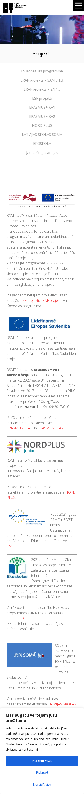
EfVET (11, 546)
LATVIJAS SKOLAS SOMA (42, 134)
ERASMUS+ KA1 (42, 107)
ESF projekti (42, 98)
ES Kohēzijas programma (42, 71)
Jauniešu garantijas (42, 152)
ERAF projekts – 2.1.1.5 (42, 89)
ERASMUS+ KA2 (42, 116)
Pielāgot (42, 772)
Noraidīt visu (42, 784)
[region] (42, 751)
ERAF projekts (51, 300)
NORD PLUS (42, 125)
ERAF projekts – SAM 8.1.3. (42, 80)
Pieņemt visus (42, 760)
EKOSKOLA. (16, 618)
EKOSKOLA (42, 143)
